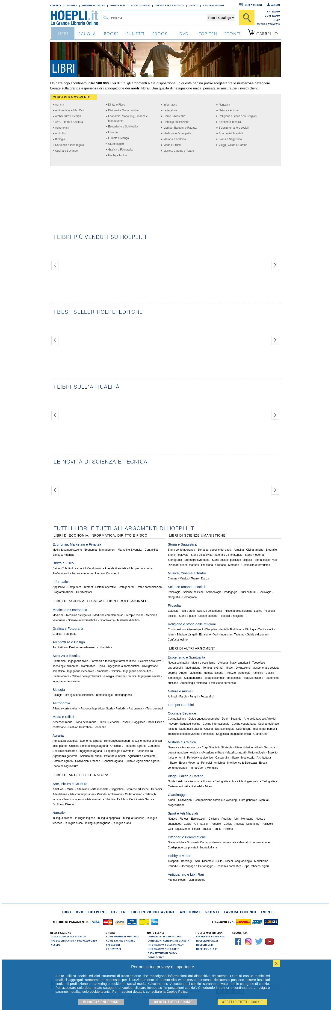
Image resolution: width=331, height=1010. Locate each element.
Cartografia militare (227, 757)
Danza (205, 578)
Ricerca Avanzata (268, 24)
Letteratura (170, 110)
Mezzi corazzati (236, 752)
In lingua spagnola (109, 818)
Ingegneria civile (78, 661)
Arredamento (88, 647)
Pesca (196, 828)
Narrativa (224, 104)
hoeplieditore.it (207, 940)
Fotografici (207, 696)
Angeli (183, 672)
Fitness (184, 818)
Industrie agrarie (136, 745)
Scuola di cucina (190, 723)
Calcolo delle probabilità (87, 676)
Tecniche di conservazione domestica (191, 733)
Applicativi (59, 587)
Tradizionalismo (253, 677)
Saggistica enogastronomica (233, 733)
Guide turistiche (177, 781)
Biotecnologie (104, 695)
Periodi (101, 794)
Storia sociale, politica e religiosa (232, 559)
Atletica (239, 823)
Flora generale (248, 800)
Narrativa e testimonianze (183, 747)
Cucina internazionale (216, 723)
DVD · (81, 912)
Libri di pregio (197, 879)
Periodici (121, 708)
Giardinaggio (116, 143)
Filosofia (113, 132)
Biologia (60, 139)
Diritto (56, 568)
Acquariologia (243, 861)
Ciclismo (214, 818)
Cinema (172, 578)
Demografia (189, 597)
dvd (184, 33)
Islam (171, 634)
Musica (184, 578)
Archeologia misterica (193, 683)
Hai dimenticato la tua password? (74, 940)
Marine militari (253, 747)
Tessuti (125, 722)
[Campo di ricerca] (158, 18)
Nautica (172, 818)
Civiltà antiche (254, 549)
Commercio (113, 573)
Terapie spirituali (214, 677)
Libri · (68, 912)
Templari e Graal (213, 667)
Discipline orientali (216, 629)
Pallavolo (267, 823)
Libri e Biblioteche (174, 116)
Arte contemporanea (82, 794)
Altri (236, 818)
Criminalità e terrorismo (255, 565)
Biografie (271, 549)
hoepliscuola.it (207, 949)
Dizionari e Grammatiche (123, 110)
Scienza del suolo (91, 756)
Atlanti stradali (193, 786)
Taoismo (239, 634)
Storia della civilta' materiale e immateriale (216, 554)
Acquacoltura (145, 751)
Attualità (239, 549)
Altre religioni (195, 629)
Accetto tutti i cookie (242, 1002)
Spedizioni (113, 944)
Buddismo (236, 629)
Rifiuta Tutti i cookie (173, 1002)
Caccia (228, 823)
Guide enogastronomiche (204, 718)
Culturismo (252, 823)
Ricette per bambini (265, 728)
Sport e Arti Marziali (231, 133)
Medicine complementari (108, 615)
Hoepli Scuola (140, 5)
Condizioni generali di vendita (168, 940)
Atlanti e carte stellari (65, 708)
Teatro (195, 578)
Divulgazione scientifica (79, 695)
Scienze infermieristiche (82, 620)
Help (277, 19)
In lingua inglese (85, 818)
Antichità (219, 762)
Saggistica (139, 722)
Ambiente (102, 671)
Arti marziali (201, 823)
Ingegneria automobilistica (123, 666)
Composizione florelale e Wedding (216, 800)
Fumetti (136, 33)
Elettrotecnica (61, 676)
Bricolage (187, 861)
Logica (258, 610)
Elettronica (59, 661)
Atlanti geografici (249, 781)
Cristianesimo (176, 629)
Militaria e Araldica (174, 139)
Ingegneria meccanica (80, 671)
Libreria (55, 5)
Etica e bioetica (207, 615)
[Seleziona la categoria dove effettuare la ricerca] (221, 17)
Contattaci (113, 949)
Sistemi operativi (105, 587)
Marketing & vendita (130, 549)
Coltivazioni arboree (65, 751)
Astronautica (136, 708)
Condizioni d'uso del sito (165, 936)
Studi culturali (248, 592)
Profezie (231, 672)
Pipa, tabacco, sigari (256, 866)
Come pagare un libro (121, 940)
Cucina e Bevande (66, 150)
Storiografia (175, 559)
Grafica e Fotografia (120, 149)
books (111, 33)
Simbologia (174, 677)
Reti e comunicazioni (149, 587)
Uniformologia (256, 752)
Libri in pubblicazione (176, 122)
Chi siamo (273, 11)
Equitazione (182, 828)
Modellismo (261, 861)
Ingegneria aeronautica (137, 671)
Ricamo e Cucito (212, 861)
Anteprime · (191, 912)
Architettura (60, 647)
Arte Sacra (145, 799)
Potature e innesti (114, 756)
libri (63, 33)
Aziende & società (115, 568)
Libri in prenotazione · (154, 912)
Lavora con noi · (241, 912)
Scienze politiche (193, 592)
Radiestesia (234, 677)
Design (73, 647)
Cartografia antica (225, 781)
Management (107, 549)
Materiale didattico (128, 620)
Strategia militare (231, 747)
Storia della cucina (190, 728)
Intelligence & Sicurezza (242, 762)
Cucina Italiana (177, 718)
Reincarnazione (213, 672)
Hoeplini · (98, 912)
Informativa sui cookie (163, 949)
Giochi (229, 861)
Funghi (194, 696)
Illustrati (207, 781)
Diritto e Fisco (116, 104)
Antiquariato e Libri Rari (69, 110)
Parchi (183, 696)
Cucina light (243, 728)
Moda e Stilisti (172, 145)
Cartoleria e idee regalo (69, 145)
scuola (87, 33)
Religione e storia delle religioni (238, 116)
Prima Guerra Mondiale (203, 767)
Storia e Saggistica (230, 139)
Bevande (236, 718)
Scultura (58, 804)
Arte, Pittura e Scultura (69, 122)
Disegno (70, 804)
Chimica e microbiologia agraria (88, 745)
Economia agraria (91, 740)
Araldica (195, 752)
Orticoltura (116, 745)
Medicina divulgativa (78, 615)
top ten (208, 33)
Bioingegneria (123, 695)
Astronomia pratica (91, 708)
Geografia (174, 597)
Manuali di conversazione (254, 842)
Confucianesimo (178, 639)
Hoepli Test (117, 5)
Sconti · (213, 912)
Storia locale (262, 559)
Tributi (66, 568)
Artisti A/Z (58, 789)
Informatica (170, 104)
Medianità (195, 672)
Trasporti (173, 861)
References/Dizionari (117, 740)
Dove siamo (272, 15)
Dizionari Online (93, 5)
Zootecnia (154, 745)
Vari (274, 559)
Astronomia (62, 127)
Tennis (217, 828)
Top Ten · (119, 912)
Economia (90, 549)
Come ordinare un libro (122, 936)
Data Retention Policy (162, 953)
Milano (209, 786)
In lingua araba (122, 823)
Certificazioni (84, 592)
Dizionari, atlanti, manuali (183, 565)
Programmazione (63, 592)
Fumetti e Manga (118, 138)
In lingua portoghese (97, 823)
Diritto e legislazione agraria (142, 761)
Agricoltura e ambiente (142, 756)
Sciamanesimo (193, 677)
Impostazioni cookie (101, 1002)
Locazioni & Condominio (87, 568)
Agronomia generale (65, 756)
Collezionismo (133, 794)
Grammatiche (176, 842)
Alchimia (258, 672)
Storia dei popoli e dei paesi (214, 549)
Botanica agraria (63, 761)
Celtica (270, 672)
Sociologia (265, 592)
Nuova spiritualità (178, 662)
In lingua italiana (63, 818)
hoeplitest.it (204, 944)
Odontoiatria (107, 620)
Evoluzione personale (222, 683)
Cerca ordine (254, 4)
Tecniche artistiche (137, 789)
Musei (70, 789)
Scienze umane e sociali (233, 127)
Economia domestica (228, 866)
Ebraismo (205, 634)
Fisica (101, 666)
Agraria (59, 104)
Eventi (193, 5)
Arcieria (228, 828)
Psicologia (174, 592)
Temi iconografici (73, 799)
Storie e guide (187, 615)
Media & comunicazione (67, 549)
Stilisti (102, 722)
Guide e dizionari (257, 634)
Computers (74, 587)
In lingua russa (74, 823)
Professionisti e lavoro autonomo (73, 573)
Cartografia (268, 781)
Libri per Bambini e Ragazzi (180, 127)
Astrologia (244, 672)
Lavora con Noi (213, 5)
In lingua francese (133, 818)
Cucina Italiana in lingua (218, 728)
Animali (172, 696)
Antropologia (213, 592)
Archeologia (115, 794)
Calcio (187, 823)
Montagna (247, 818)
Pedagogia (230, 592)
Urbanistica (105, 647)
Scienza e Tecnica (230, 122)
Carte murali (175, 786)
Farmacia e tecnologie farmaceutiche (113, 661)
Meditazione (193, 667)
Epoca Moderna (189, 762)
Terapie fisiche (135, 615)
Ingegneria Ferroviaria (66, 681)
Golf (170, 828)
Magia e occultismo (203, 662)
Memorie (233, 565)
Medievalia (247, 757)
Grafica (57, 633)
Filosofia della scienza (238, 610)
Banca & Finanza (63, 554)
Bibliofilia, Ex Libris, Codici (121, 799)
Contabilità (151, 549)
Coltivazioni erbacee (87, 761)
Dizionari (192, 842)
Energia (109, 676)
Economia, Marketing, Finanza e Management (128, 118)
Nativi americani (240, 662)
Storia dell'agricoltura (65, 766)
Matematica (88, 666)
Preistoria (207, 565)
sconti (232, 33)
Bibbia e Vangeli (187, 634)
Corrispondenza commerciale (218, 842)
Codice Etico (156, 957)
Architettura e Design (68, 116)
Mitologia (250, 629)
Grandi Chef (260, 733)
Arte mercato (94, 799)
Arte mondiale (99, 789)
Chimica (116, 671)
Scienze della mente (209, 610)
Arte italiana (60, 794)
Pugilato (226, 818)
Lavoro (99, 573)
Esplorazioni (198, 818)
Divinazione (243, 667)
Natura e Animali (229, 110)
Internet (88, 587)
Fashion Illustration (80, 727)
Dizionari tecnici (126, 676)
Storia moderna (254, 554)
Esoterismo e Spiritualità (123, 126)
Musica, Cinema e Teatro (178, 150)
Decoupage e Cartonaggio (197, 866)
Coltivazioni (185, 800)
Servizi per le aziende (169, 5)
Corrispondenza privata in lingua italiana (192, 847)
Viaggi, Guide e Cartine (233, 145)
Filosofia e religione (231, 615)
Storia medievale (178, 554)
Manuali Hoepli (177, 879)
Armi (182, 757)
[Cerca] (246, 17)
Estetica (173, 610)
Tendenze (100, 727)
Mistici (229, 667)
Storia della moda (85, 722)
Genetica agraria (113, 761)
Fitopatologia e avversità (119, 751)
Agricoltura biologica (65, 740)
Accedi (275, 4)
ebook (159, 33)
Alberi (172, 800)
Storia (109, 708)
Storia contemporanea (181, 549)
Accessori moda (62, 722)
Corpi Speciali (210, 747)
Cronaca (220, 565)
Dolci (225, 718)
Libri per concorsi (139, 568)
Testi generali (126, 587)
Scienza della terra (149, 661)
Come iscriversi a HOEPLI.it (68, 936)
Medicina (58, 615)
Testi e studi (187, 610)
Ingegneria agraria (91, 751)
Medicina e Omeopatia (177, 133)
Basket (206, 828)
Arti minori (83, 789)
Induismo (226, 634)
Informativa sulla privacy (166, 944)
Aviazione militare (213, 752)
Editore (72, 5)
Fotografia (70, 633)
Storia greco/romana (197, 559)
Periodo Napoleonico (200, 757)
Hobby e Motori (117, 155)
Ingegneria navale (149, 676)
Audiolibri (60, 133)
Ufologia (223, 662)
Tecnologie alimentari (66, 666)
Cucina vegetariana (244, 723)
